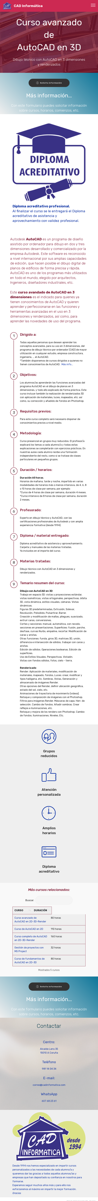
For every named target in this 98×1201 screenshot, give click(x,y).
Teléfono (49, 1058)
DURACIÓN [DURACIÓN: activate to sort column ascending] (74, 910)
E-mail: (49, 1074)
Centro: (49, 1038)
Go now (92, 1197)
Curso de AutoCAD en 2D (28, 929)
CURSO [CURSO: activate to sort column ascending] (18, 910)
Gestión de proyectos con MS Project (35, 947)
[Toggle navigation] (93, 5)
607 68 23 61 (49, 1097)
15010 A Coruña (49, 1049)
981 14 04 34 (49, 1065)
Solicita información (49, 83)
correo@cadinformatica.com (49, 1081)
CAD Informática (28, 5)
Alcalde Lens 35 (49, 1045)
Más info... (67, 364)
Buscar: (49, 900)
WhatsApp (49, 1090)
